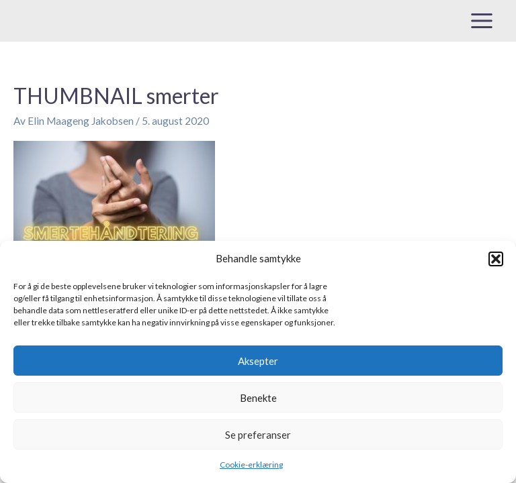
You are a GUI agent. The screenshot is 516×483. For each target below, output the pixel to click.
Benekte (258, 398)
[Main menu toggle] (482, 20)
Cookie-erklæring (251, 465)
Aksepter (258, 361)
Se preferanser (258, 435)
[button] (496, 259)
